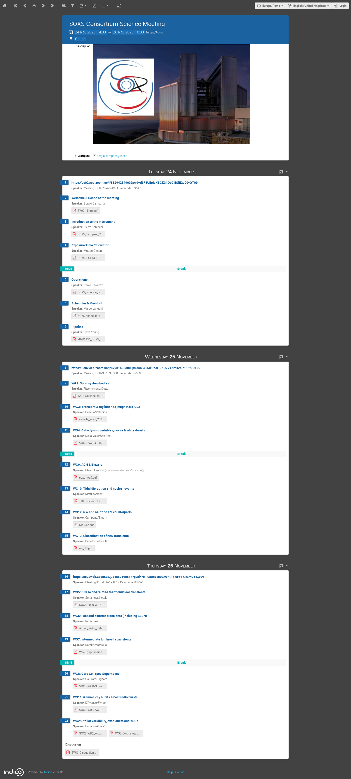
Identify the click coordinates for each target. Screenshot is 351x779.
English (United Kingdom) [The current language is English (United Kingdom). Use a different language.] (309, 6)
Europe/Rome (271, 6)
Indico (48, 772)
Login (342, 6)
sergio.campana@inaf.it (112, 156)
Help (170, 772)
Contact (180, 772)
